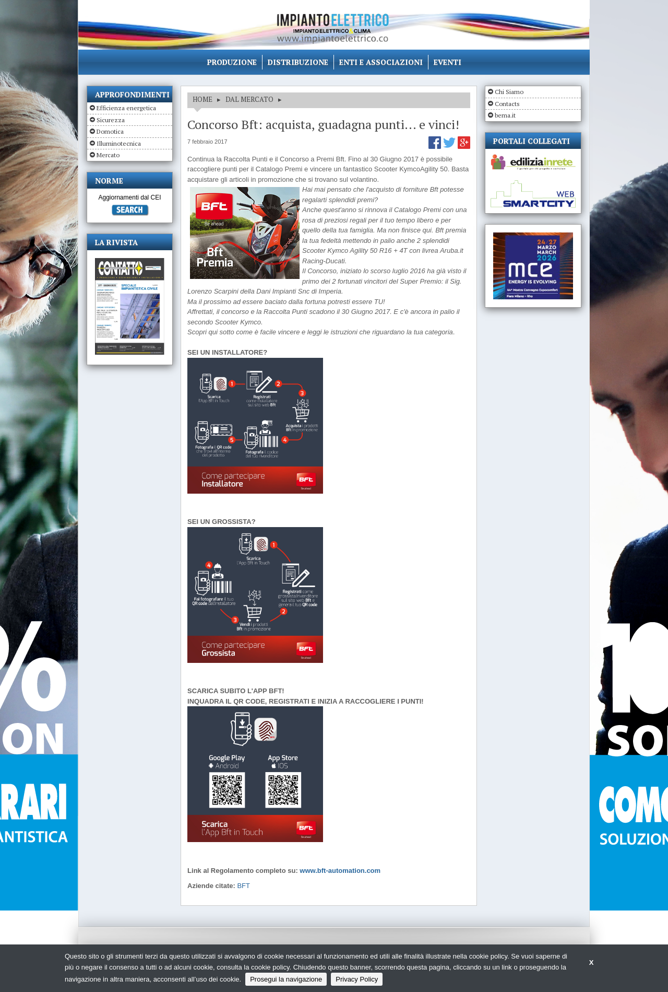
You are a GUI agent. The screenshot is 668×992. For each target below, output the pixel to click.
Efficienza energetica (126, 108)
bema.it (505, 115)
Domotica (110, 131)
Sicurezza (111, 120)
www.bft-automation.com (340, 870)
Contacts (507, 104)
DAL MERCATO (249, 99)
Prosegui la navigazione (286, 979)
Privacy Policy (357, 979)
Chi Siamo (509, 92)
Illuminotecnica (119, 143)
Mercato (108, 155)
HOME (202, 99)
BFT (243, 886)
